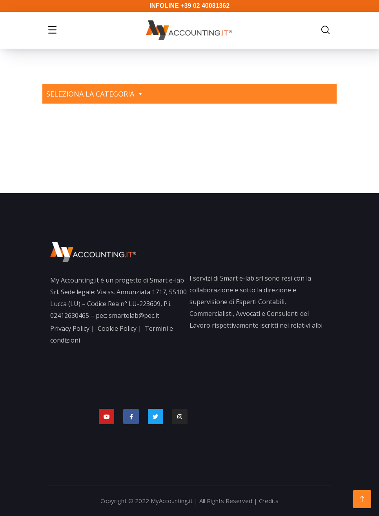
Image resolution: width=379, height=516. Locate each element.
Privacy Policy (69, 328)
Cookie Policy (117, 328)
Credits (269, 501)
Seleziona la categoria (95, 93)
